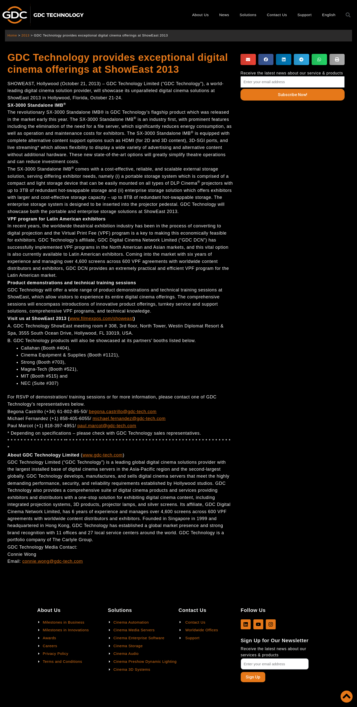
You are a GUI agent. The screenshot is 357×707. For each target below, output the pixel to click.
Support (305, 15)
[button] (248, 59)
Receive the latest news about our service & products (291, 73)
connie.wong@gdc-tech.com (52, 561)
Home (12, 35)
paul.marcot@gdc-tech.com (106, 425)
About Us (200, 15)
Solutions (248, 15)
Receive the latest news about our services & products (273, 652)
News (224, 15)
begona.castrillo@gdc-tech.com (123, 411)
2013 (26, 35)
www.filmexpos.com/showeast (101, 318)
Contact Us (277, 15)
